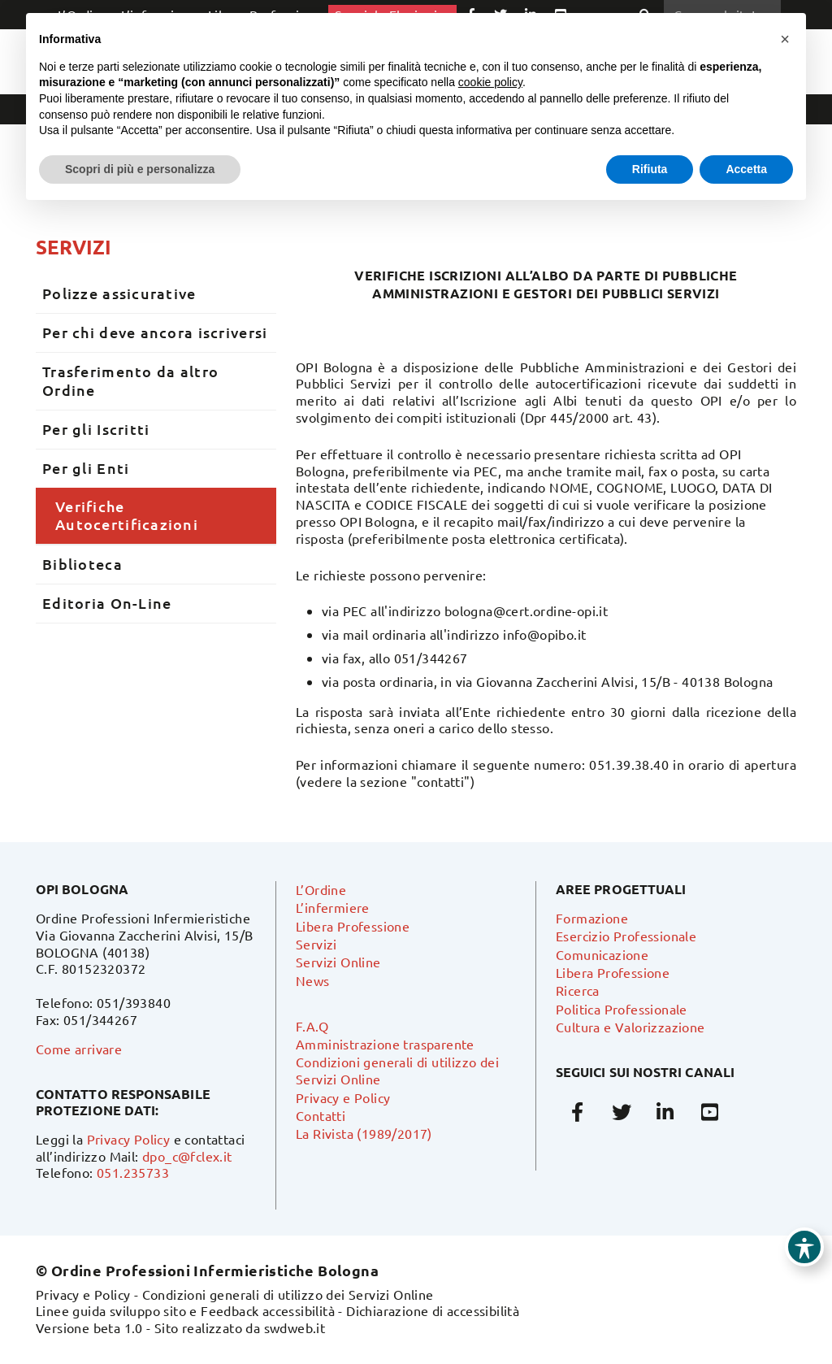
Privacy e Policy (343, 1097)
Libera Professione (353, 926)
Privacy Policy (129, 1139)
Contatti (320, 1115)
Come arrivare (79, 1048)
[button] (785, 39)
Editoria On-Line (106, 602)
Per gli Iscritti (96, 428)
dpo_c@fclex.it (187, 1156)
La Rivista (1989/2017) (364, 1133)
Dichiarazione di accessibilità (432, 1310)
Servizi (74, 246)
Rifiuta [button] (650, 169)
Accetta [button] (746, 169)
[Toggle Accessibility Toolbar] (804, 1246)
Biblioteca (82, 563)
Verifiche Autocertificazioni (126, 515)
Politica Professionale (621, 1009)
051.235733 (133, 1172)
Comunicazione (602, 954)
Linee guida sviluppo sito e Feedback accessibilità (185, 1310)
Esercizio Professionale (626, 935)
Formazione (592, 918)
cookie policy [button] (490, 82)
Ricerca (578, 990)
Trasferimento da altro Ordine (130, 380)
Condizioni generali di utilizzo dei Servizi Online (288, 1294)
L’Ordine (321, 889)
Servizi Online (338, 961)
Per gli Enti (85, 467)
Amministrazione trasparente (385, 1044)
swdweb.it (295, 1327)
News (313, 980)
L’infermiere (333, 907)
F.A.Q (312, 1026)
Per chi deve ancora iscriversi (154, 332)
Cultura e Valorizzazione (630, 1027)
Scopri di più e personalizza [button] (139, 169)
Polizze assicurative (119, 293)
